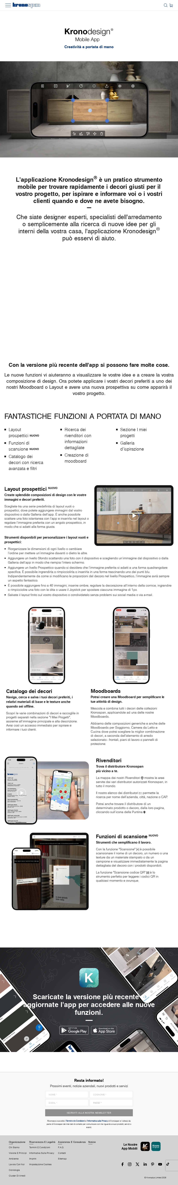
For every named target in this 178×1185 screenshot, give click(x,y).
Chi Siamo (14, 1147)
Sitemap (62, 1158)
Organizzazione (17, 1142)
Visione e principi (18, 1153)
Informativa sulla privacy (41, 1153)
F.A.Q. (61, 1147)
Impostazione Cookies (40, 1164)
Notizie (92, 1142)
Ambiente (14, 1158)
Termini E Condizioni (39, 1147)
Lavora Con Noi (17, 1164)
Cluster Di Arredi (17, 1175)
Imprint (32, 1158)
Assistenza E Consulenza (72, 1142)
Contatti (62, 1153)
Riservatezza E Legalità (42, 1142)
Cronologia (14, 1170)
